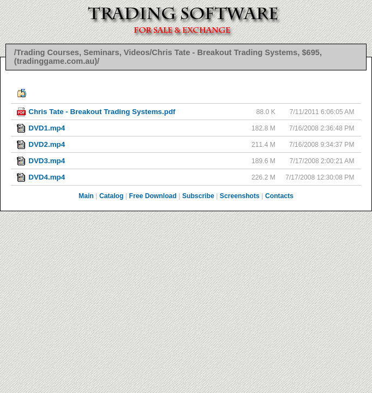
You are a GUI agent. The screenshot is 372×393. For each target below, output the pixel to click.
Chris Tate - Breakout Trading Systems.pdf (101, 112)
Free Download (153, 196)
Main (86, 196)
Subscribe (198, 196)
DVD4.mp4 (46, 177)
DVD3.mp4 (46, 161)
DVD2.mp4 (46, 144)
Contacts (279, 196)
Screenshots (240, 196)
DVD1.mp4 (46, 128)
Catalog (111, 196)
